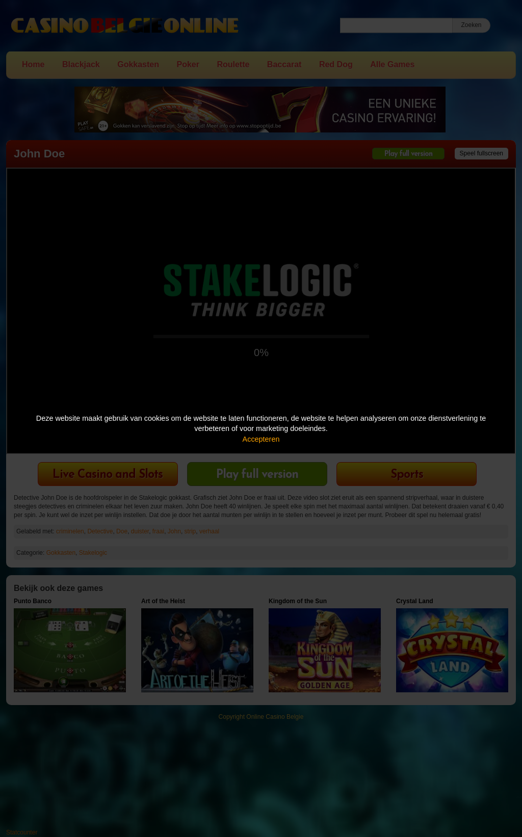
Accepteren (261, 439)
